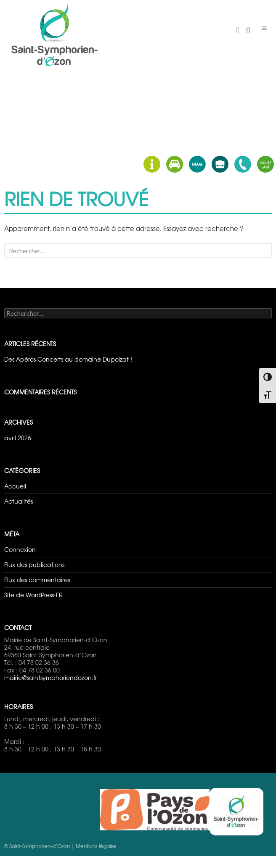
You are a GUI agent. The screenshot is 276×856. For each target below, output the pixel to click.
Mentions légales (96, 846)
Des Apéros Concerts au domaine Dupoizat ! (68, 359)
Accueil (15, 486)
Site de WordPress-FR (33, 595)
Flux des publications (34, 564)
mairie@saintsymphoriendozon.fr (50, 677)
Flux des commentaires (37, 579)
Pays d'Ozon (155, 810)
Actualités (18, 501)
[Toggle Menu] (264, 28)
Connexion (20, 549)
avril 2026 (17, 437)
